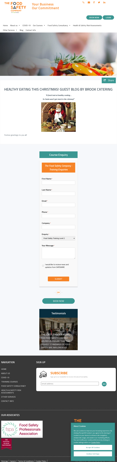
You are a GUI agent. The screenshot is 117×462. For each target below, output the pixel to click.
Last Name (47, 189)
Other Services (10, 30)
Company (46, 223)
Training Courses (9, 381)
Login (108, 17)
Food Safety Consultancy (59, 25)
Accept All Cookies (93, 450)
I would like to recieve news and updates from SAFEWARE (57, 266)
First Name (47, 178)
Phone (45, 212)
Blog (21, 30)
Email (45, 200)
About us (15, 25)
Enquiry (45, 234)
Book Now (94, 17)
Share (109, 80)
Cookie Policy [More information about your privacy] (95, 445)
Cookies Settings (92, 456)
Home (5, 25)
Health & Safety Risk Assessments (87, 25)
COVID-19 (26, 25)
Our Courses (39, 25)
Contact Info (31, 30)
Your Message (48, 245)
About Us (5, 373)
